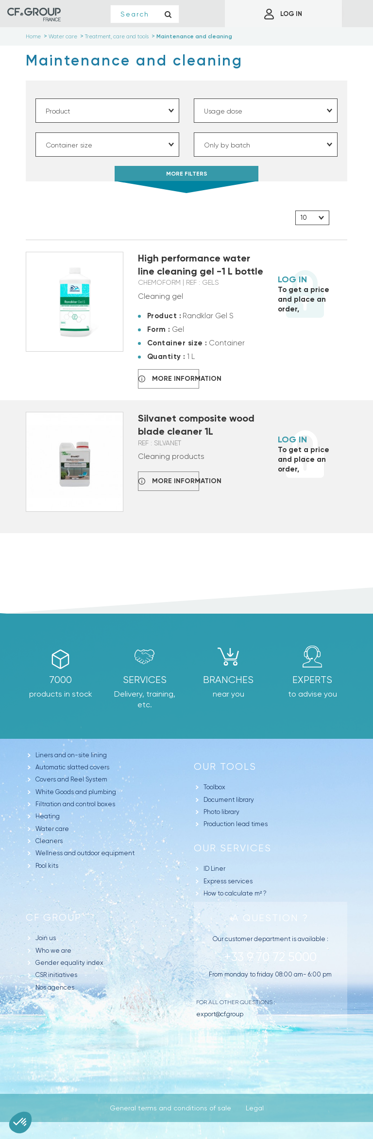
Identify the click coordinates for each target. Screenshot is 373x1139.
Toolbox (214, 787)
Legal (255, 1108)
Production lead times (235, 824)
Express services (228, 881)
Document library (228, 799)
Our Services (232, 848)
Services (145, 679)
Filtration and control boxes (75, 804)
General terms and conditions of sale (170, 1108)
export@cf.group (219, 1014)
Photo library (221, 811)
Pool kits (46, 865)
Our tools (225, 766)
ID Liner (214, 868)
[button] (20, 1122)
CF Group (54, 917)
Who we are (53, 950)
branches (228, 679)
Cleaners (49, 841)
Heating (47, 816)
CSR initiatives (56, 974)
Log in (292, 279)
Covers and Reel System (71, 779)
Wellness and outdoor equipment (85, 853)
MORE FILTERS (186, 175)
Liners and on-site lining (71, 755)
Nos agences (54, 987)
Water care (52, 828)
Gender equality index (69, 962)
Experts (312, 679)
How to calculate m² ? (235, 893)
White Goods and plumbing (75, 792)
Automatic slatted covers (72, 767)
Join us (45, 938)
